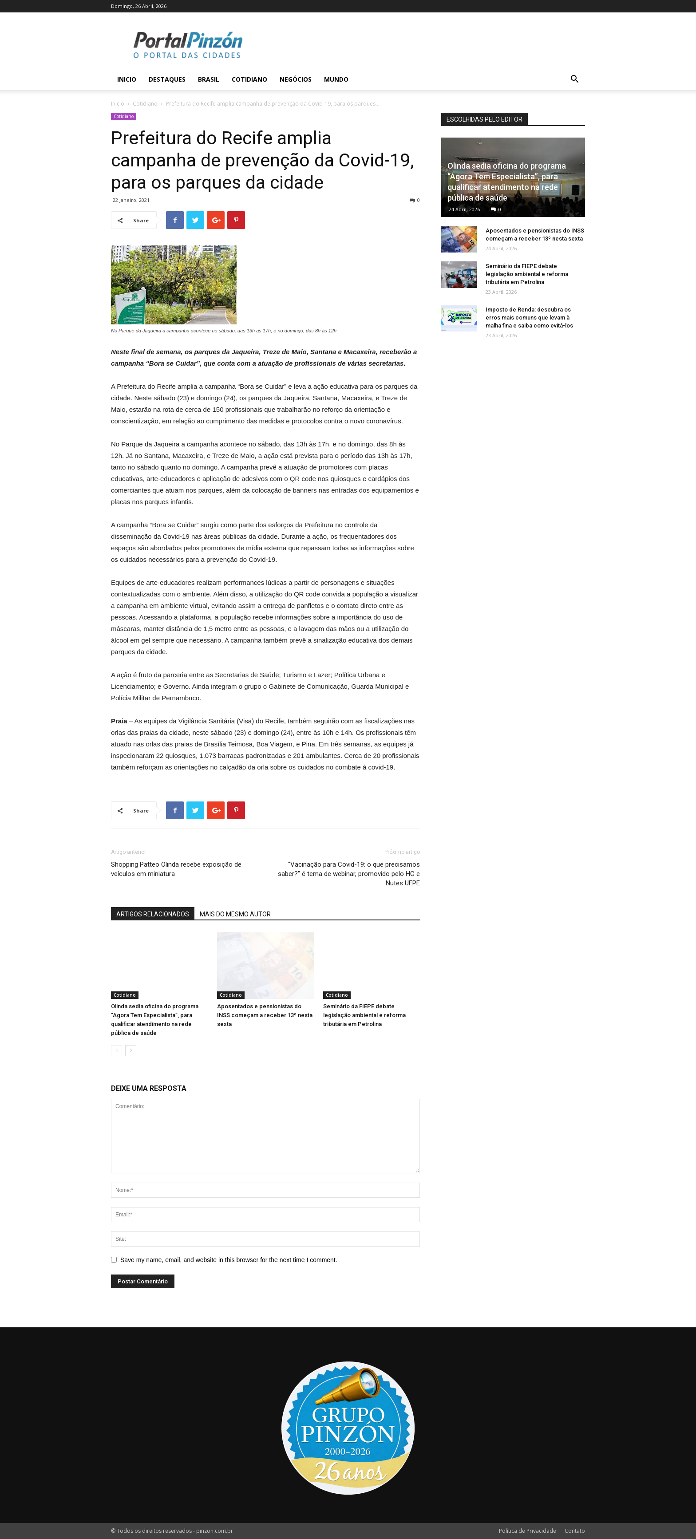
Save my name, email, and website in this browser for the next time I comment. (228, 1259)
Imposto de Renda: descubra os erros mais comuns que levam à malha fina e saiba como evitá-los (529, 317)
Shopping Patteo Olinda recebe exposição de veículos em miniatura (176, 869)
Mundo (336, 79)
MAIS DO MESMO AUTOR (235, 914)
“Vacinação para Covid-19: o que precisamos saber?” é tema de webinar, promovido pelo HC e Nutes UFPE (349, 873)
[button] (574, 80)
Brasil (208, 79)
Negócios (296, 79)
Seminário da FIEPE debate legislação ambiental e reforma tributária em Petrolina (364, 1015)
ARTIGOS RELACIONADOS (152, 914)
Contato (575, 1531)
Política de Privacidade (527, 1531)
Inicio (126, 79)
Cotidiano (249, 79)
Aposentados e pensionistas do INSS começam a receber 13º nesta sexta (264, 1015)
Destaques (167, 79)
